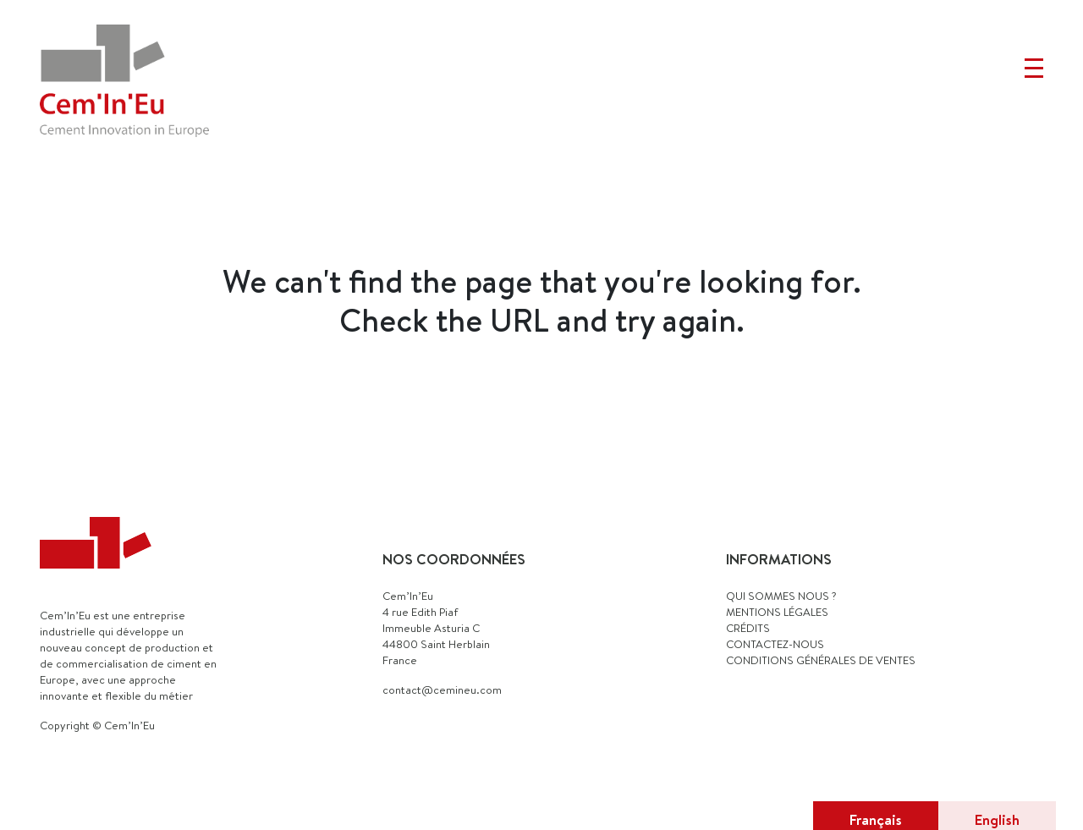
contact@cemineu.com (442, 689)
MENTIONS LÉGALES (777, 611)
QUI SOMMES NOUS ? (781, 595)
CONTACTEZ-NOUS (775, 643)
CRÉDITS (748, 627)
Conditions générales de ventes (820, 660)
